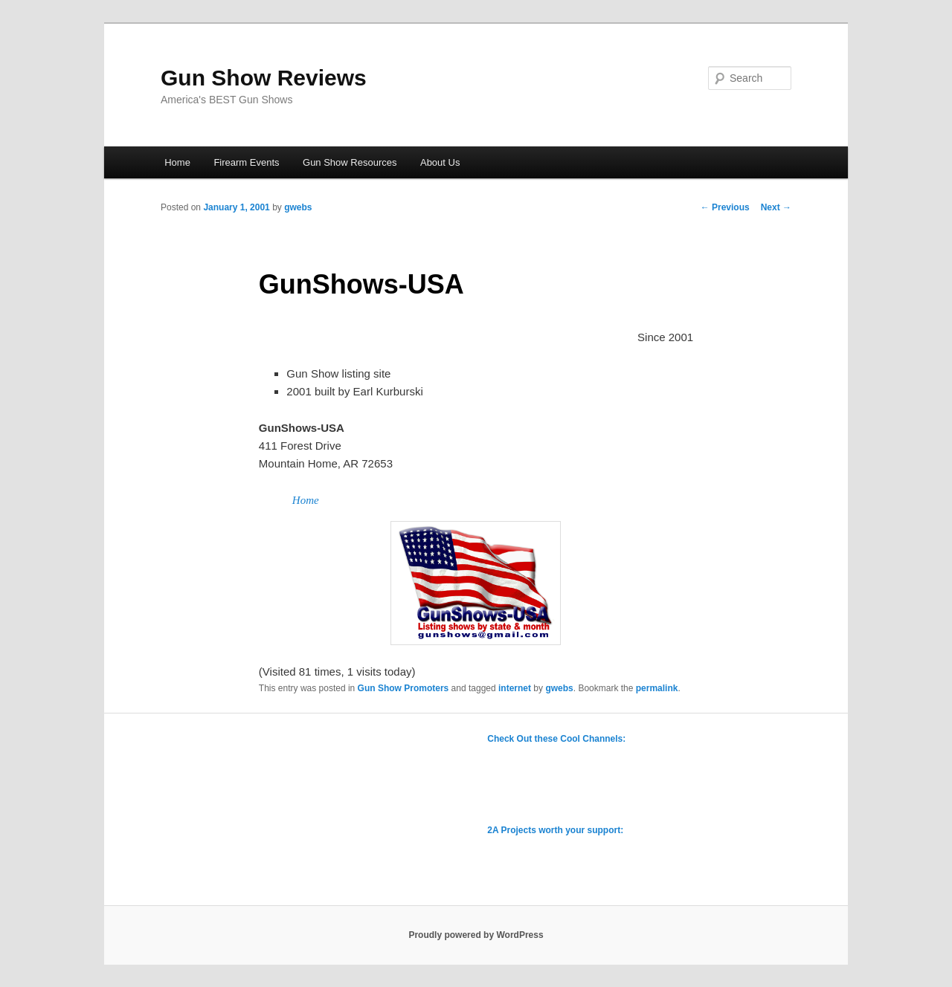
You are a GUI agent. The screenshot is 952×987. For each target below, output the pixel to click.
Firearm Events (246, 162)
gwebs (298, 207)
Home (177, 162)
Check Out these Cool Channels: (556, 739)
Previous (725, 207)
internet (514, 688)
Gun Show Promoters (403, 688)
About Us (440, 162)
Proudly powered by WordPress (475, 935)
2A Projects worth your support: (555, 830)
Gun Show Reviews (264, 77)
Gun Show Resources (349, 162)
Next (776, 207)
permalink (657, 688)
